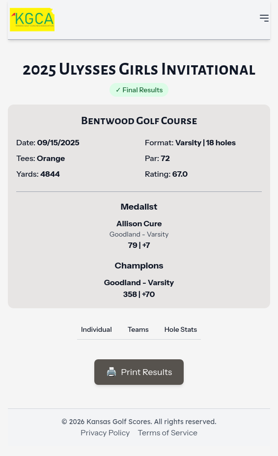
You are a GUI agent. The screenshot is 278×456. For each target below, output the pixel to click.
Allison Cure (139, 223)
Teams (138, 329)
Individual (96, 329)
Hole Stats (181, 329)
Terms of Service (167, 432)
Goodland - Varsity (139, 282)
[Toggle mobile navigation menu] (264, 18)
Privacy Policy (105, 432)
